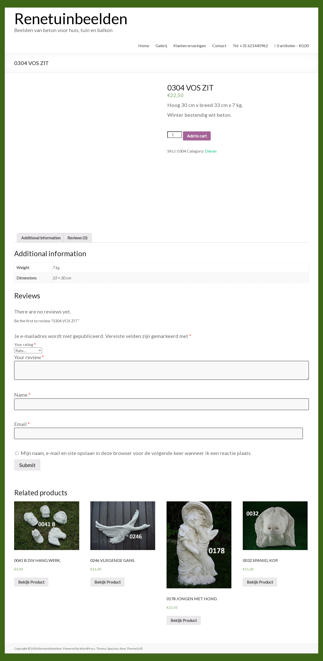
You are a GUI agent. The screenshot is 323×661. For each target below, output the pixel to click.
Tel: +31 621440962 (250, 45)
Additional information (41, 237)
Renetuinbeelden (70, 18)
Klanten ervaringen (189, 45)
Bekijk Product (31, 582)
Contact (219, 45)
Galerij (161, 45)
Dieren (211, 151)
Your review (29, 357)
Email (22, 424)
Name (22, 395)
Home (143, 45)
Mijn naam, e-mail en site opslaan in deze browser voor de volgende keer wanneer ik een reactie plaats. (136, 453)
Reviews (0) (77, 237)
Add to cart (197, 135)
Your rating (25, 344)
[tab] (41, 238)
